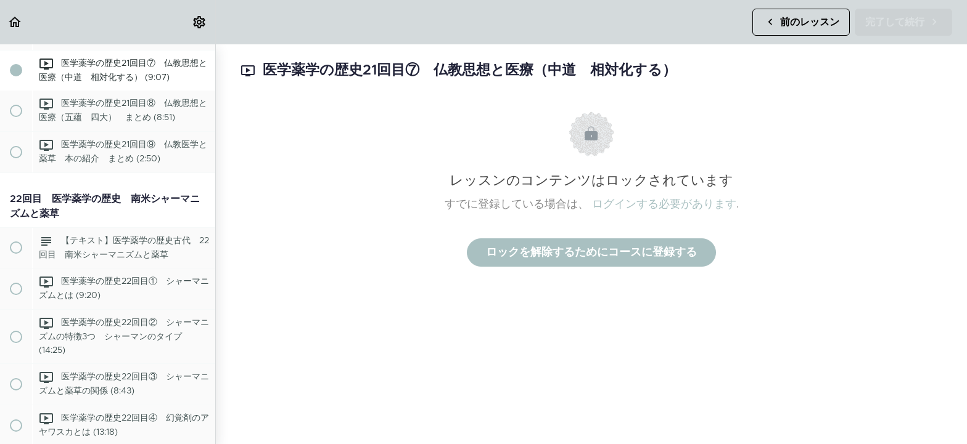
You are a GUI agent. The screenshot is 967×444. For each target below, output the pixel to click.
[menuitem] (199, 22)
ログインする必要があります (664, 204)
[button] (15, 22)
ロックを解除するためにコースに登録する (591, 252)
